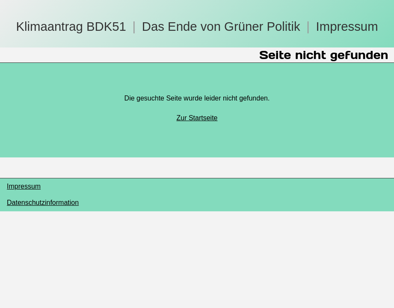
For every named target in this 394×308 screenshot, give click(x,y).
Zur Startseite (196, 117)
